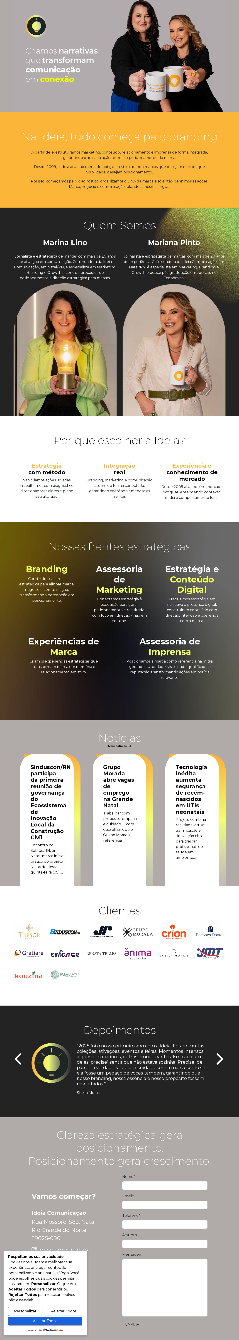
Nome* (128, 1176)
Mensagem (132, 1254)
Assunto (129, 1235)
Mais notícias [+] (119, 746)
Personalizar (25, 1311)
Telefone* (131, 1215)
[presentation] (18, 1059)
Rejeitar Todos (63, 1311)
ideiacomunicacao (63, 1250)
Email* (128, 1196)
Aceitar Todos (45, 1321)
